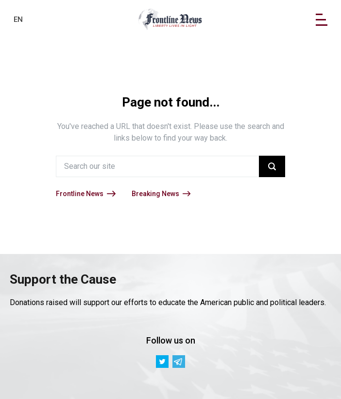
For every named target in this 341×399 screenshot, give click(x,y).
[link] (170, 19)
